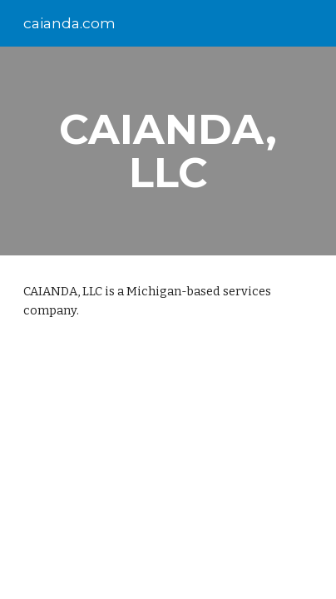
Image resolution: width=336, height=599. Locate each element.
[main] (168, 151)
